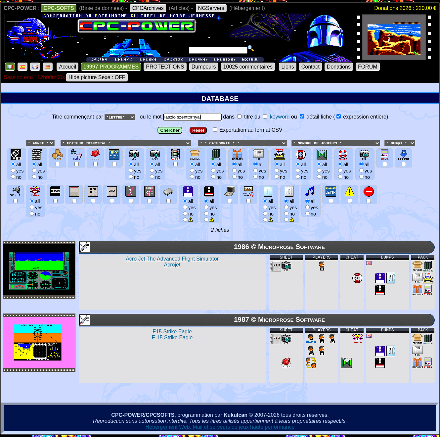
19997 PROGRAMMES (111, 67)
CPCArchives (148, 8)
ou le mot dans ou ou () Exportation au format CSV (220, 170)
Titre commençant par (78, 117)
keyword (280, 117)
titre (245, 117)
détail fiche (316, 117)
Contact (310, 67)
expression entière (361, 117)
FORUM (367, 67)
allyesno (188, 207)
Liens (287, 67)
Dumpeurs (204, 67)
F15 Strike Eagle (172, 335)
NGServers (211, 8)
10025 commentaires (248, 67)
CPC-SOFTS (58, 8)
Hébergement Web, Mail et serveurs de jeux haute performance (220, 427)
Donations (339, 67)
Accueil (67, 67)
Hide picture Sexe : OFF (96, 77)
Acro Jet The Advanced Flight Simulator (172, 262)
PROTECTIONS (165, 67)
